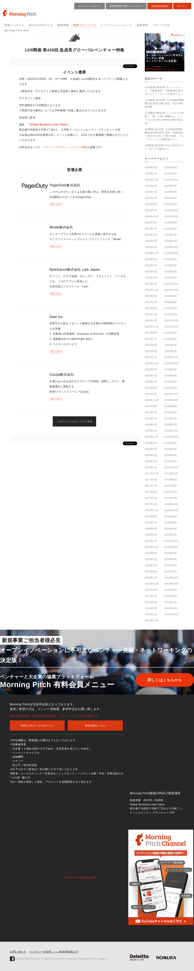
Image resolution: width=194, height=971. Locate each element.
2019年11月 (152, 400)
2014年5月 (151, 602)
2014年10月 (171, 583)
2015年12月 (171, 540)
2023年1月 (151, 283)
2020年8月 (170, 369)
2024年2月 (170, 241)
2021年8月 (170, 332)
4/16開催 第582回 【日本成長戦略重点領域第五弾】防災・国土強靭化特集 (164, 103)
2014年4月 (170, 602)
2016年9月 (151, 516)
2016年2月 (170, 534)
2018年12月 (171, 430)
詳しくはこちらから (162, 680)
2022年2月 (170, 314)
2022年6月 (170, 302)
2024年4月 (170, 234)
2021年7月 (151, 338)
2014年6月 (170, 596)
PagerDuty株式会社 (65, 185)
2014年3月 (151, 608)
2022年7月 (151, 302)
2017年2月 (170, 498)
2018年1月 (151, 467)
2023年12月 (171, 247)
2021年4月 (170, 345)
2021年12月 (171, 320)
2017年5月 (151, 492)
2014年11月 (152, 583)
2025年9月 (151, 185)
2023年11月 (152, 253)
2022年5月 (151, 308)
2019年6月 (170, 412)
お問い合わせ (18, 951)
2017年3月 (151, 498)
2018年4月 (170, 455)
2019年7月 (151, 412)
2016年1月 (151, 540)
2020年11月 (152, 363)
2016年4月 (170, 528)
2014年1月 (151, 614)
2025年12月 (152, 179)
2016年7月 (151, 522)
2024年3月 (151, 241)
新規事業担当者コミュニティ (126, 6)
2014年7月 (151, 596)
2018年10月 (171, 436)
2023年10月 (171, 253)
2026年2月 (151, 173)
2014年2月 (170, 608)
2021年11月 (152, 326)
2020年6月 (170, 375)
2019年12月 (171, 394)
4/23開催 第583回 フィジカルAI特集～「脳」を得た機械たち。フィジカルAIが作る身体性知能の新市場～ (164, 117)
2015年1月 (151, 577)
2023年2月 (170, 277)
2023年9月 (151, 259)
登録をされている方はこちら (37, 725)
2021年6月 (170, 338)
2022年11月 (152, 289)
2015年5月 (151, 565)
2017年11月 (152, 473)
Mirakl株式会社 (61, 227)
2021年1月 (151, 357)
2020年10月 (171, 363)
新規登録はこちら (95, 725)
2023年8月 (170, 259)
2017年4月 (170, 492)
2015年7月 (151, 559)
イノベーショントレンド (116, 25)
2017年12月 (171, 467)
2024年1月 (151, 247)
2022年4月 (170, 308)
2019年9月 (151, 406)
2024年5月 (151, 234)
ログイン (182, 6)
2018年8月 (170, 443)
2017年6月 (170, 485)
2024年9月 (151, 222)
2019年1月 (151, 430)
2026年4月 (151, 167)
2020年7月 (151, 375)
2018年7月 (151, 449)
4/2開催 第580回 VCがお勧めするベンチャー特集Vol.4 (164, 147)
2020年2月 (170, 387)
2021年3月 (151, 351)
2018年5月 (151, 455)
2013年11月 (152, 620)
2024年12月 (171, 210)
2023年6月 (170, 265)
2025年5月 (151, 198)
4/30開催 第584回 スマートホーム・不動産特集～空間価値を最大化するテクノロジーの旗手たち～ (164, 90)
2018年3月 (151, 461)
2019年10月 (171, 400)
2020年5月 (151, 381)
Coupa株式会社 (62, 374)
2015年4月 (170, 565)
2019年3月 (151, 424)
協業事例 (142, 25)
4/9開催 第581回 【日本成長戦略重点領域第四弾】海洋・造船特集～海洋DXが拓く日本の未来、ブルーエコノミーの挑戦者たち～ (164, 134)
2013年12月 (171, 614)
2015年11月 (152, 547)
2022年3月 (151, 314)
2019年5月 (151, 418)
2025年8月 (170, 185)
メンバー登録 (79, 147)
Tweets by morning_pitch (80, 877)
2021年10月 (171, 326)
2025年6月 (170, 192)
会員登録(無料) (159, 6)
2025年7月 (151, 192)
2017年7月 (151, 485)
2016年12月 (171, 504)
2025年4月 (170, 198)
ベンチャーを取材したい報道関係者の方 (53, 951)
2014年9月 (151, 589)
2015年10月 (171, 547)
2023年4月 (170, 271)
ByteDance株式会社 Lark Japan (75, 269)
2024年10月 (171, 216)
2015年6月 (170, 559)
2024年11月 (152, 216)
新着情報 (63, 25)
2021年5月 (151, 345)
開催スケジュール (84, 25)
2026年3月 (170, 167)
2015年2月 (170, 571)
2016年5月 (151, 528)
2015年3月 (151, 571)
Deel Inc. (57, 317)
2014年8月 (170, 589)
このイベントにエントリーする (74, 421)
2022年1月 (151, 320)
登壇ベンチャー (15, 25)
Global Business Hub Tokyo (48, 124)
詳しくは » (56, 204)
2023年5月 (151, 271)
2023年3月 (151, 277)
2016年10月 (171, 510)
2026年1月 (170, 173)
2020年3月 (151, 387)
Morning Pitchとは (41, 25)
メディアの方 (161, 25)
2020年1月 (151, 394)
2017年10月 (171, 473)
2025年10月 (171, 179)
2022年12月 (171, 283)
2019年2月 (170, 424)
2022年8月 (170, 296)
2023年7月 (151, 265)
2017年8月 (170, 479)
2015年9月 (151, 553)
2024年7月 (151, 228)
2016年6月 (170, 522)
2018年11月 (152, 436)
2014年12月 (171, 577)
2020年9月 (151, 369)
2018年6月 (170, 449)
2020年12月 (171, 357)
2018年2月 (170, 461)
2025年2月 (170, 204)
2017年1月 (151, 504)
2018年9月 (151, 443)
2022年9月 (151, 296)
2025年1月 (151, 210)
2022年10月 (171, 289)
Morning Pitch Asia (17, 30)
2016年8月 (170, 516)
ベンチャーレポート (89, 6)
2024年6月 (170, 228)
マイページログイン (56, 147)
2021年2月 (170, 351)
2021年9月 (151, 332)
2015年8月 (170, 553)
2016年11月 (152, 510)
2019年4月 (170, 418)
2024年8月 (170, 222)
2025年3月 (151, 204)
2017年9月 (151, 479)
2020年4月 (170, 381)
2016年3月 (151, 534)
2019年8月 (170, 406)
